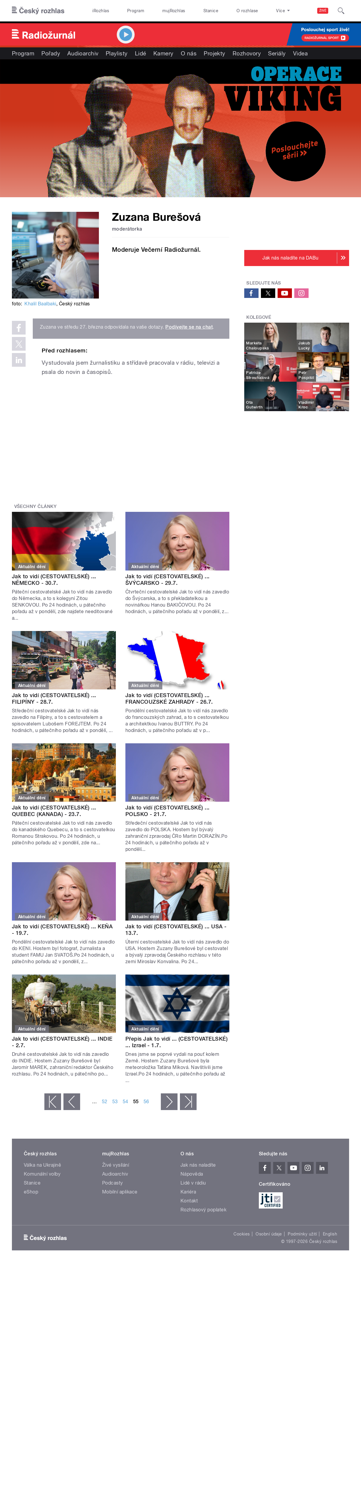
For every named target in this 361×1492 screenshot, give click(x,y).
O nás (189, 53)
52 (105, 1101)
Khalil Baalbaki (40, 304)
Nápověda (192, 1174)
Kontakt (189, 1201)
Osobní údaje (269, 1234)
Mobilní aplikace (120, 1192)
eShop (31, 1192)
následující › (169, 1101)
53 (115, 1101)
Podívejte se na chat (189, 327)
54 (125, 1101)
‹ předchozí (71, 1101)
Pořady (50, 53)
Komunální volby (42, 1174)
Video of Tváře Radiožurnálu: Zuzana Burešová (131, 434)
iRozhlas (100, 10)
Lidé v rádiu (193, 1183)
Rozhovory (247, 53)
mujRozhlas (173, 10)
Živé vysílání (115, 1165)
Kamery (163, 53)
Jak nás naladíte (198, 1165)
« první (52, 1101)
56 (146, 1101)
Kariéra (188, 1192)
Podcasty (112, 1183)
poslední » (188, 1101)
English (330, 1234)
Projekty (214, 53)
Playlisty (117, 53)
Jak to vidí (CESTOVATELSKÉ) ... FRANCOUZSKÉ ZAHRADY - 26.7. (169, 698)
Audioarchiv (82, 53)
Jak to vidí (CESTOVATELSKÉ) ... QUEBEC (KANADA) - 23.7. (54, 810)
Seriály (277, 53)
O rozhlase (247, 10)
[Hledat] (341, 10)
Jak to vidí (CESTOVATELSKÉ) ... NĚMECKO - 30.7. (54, 579)
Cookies (242, 1234)
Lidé (140, 53)
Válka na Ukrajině (42, 1165)
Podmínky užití (302, 1234)
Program (135, 10)
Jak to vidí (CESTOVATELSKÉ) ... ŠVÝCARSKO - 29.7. (167, 579)
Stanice (210, 10)
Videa (300, 53)
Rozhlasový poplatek (203, 1210)
